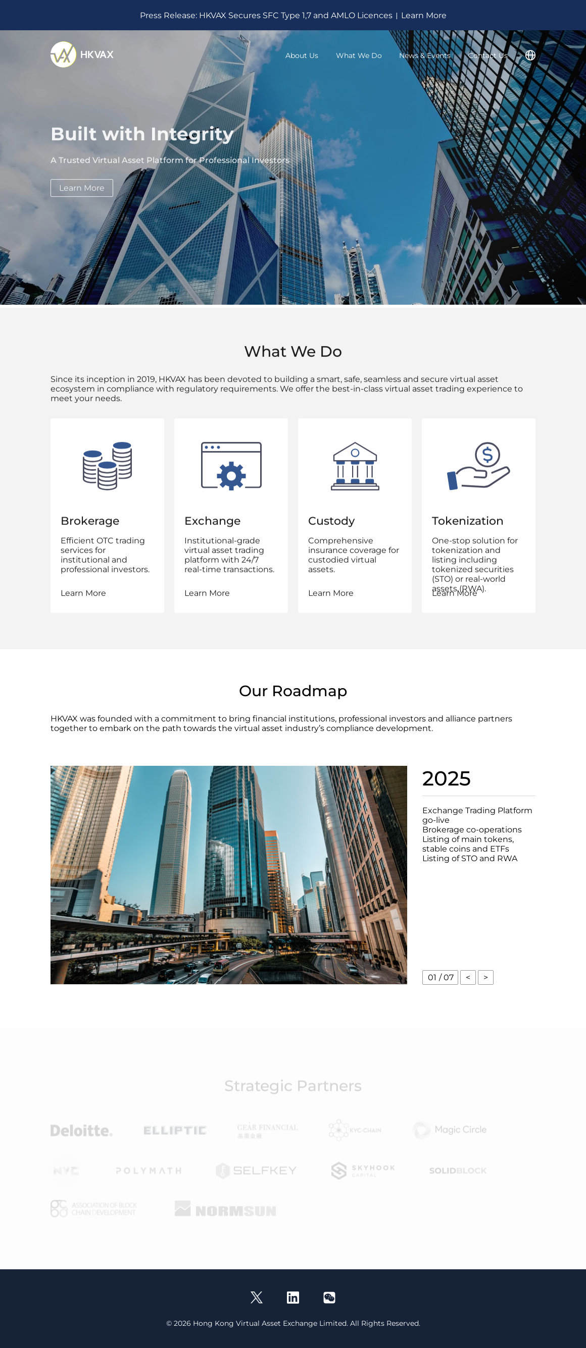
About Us (301, 55)
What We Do (359, 55)
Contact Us (488, 55)
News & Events (425, 55)
